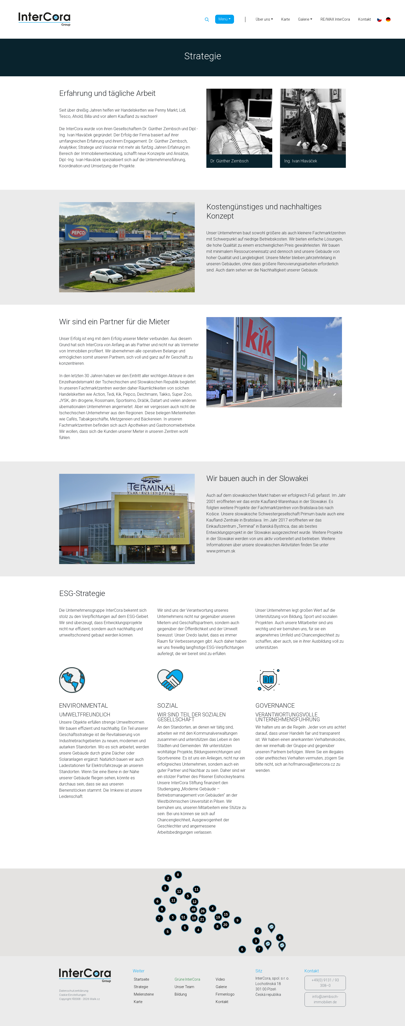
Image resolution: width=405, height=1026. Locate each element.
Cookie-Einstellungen (72, 995)
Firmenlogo (225, 994)
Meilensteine (144, 994)
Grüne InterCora (187, 979)
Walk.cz (95, 999)
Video (220, 979)
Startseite (141, 979)
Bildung (181, 994)
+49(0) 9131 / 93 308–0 (325, 983)
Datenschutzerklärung (73, 990)
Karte (285, 19)
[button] (268, 945)
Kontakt (364, 19)
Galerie (221, 987)
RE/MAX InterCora (335, 19)
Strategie (141, 987)
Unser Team (184, 987)
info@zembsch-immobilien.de (325, 999)
